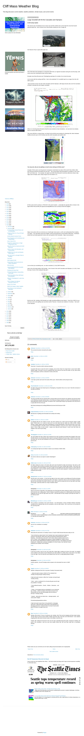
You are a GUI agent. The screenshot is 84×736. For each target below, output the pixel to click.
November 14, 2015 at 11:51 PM (44, 434)
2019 (7, 217)
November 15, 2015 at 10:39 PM (42, 568)
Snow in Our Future (11, 284)
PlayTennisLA (9, 352)
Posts (7, 359)
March (9, 305)
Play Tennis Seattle (10, 350)
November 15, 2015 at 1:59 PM (44, 500)
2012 (7, 315)
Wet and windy (10, 265)
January (9, 308)
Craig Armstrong (35, 411)
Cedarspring (34, 446)
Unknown (33, 348)
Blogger (44, 732)
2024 (7, 207)
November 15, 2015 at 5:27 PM (42, 530)
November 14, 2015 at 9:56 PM (42, 396)
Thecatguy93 (34, 434)
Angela (32, 568)
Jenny (32, 454)
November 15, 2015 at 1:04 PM (43, 488)
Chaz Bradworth (34, 385)
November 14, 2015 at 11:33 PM (41, 419)
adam (32, 356)
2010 (7, 318)
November (10, 228)
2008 (7, 322)
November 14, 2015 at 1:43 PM (40, 356)
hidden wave (34, 463)
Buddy (32, 419)
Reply (32, 352)
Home (54, 649)
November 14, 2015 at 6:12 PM (45, 385)
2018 (7, 219)
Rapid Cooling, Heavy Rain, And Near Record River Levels (47, 688)
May (9, 301)
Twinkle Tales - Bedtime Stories (13, 354)
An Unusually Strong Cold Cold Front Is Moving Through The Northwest (50, 695)
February (10, 306)
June (9, 299)
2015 (7, 224)
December (10, 226)
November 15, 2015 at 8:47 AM (44, 463)
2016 (7, 222)
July (9, 297)
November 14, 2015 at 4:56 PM (42, 377)
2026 (7, 204)
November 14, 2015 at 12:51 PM (43, 348)
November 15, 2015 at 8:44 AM (40, 454)
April (9, 303)
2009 (7, 320)
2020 (7, 215)
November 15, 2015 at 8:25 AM (43, 446)
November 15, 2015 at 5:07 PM (42, 522)
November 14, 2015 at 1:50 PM (42, 364)
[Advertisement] (14, 42)
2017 (7, 221)
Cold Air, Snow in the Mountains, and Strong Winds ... (15, 250)
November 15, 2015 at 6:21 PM (43, 549)
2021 (7, 213)
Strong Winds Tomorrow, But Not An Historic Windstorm (15, 263)
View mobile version (53, 651)
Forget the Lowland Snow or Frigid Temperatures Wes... (14, 243)
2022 (7, 211)
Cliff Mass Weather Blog (21, 6)
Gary (32, 613)
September (10, 293)
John (32, 511)
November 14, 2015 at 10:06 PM (46, 411)
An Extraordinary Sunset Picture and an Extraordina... (15, 230)
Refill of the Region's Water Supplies (15, 286)
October (9, 291)
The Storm (9, 258)
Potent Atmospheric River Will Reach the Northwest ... (15, 276)
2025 (7, 205)
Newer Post (30, 649)
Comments (9, 362)
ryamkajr (33, 364)
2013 (7, 313)
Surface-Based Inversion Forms (14, 236)
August (9, 295)
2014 (7, 311)
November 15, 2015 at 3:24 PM (40, 511)
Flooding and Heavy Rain (12, 270)
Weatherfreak (34, 476)
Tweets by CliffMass (9, 198)
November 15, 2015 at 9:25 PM (43, 560)
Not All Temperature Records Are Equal (38, 659)
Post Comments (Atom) (38, 654)
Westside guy (34, 500)
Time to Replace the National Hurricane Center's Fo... (13, 282)
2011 (7, 316)
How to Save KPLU (11, 241)
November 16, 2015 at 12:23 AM (40, 613)
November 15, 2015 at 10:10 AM (44, 476)
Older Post (77, 649)
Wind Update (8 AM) (11, 260)
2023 (7, 209)
